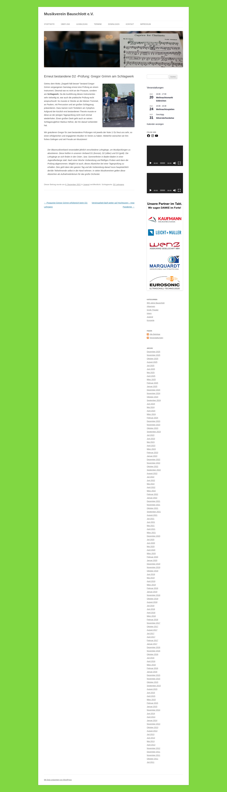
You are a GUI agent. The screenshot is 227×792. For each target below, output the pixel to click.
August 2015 (152, 689)
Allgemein (151, 306)
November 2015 (153, 679)
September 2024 (154, 400)
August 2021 (152, 515)
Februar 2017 (152, 640)
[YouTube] (156, 137)
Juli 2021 (150, 519)
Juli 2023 (150, 435)
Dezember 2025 (153, 352)
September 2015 (154, 686)
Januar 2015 (152, 706)
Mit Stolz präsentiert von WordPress (58, 780)
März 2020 (151, 553)
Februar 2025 (152, 383)
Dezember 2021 (153, 501)
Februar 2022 (152, 494)
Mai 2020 (150, 546)
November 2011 (153, 755)
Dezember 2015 (153, 675)
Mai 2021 (150, 526)
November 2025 (153, 355)
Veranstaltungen (156, 338)
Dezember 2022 (153, 459)
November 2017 (153, 623)
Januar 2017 (152, 644)
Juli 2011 (150, 762)
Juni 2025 (151, 369)
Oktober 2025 (152, 359)
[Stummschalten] (174, 163)
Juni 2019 (151, 574)
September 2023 (154, 432)
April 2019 (151, 581)
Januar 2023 (152, 456)
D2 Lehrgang (118, 184)
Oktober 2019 (152, 571)
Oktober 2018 (152, 599)
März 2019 (151, 585)
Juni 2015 (151, 693)
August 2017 (152, 630)
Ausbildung (82, 24)
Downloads (114, 24)
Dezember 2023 (153, 421)
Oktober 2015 (152, 682)
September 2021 (154, 512)
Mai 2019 (150, 578)
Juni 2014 (151, 713)
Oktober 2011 (152, 759)
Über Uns (65, 24)
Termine (98, 24)
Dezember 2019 (153, 564)
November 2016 (153, 651)
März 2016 (151, 665)
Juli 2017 (150, 633)
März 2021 (151, 532)
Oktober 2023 (152, 428)
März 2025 (151, 379)
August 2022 (152, 473)
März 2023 (151, 449)
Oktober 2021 (152, 508)
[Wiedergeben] (150, 163)
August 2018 (152, 602)
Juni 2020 (151, 543)
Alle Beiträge (155, 334)
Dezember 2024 (153, 390)
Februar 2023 (152, 452)
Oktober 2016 (152, 654)
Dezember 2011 (153, 752)
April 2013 (151, 745)
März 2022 (151, 491)
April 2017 (151, 637)
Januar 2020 (152, 560)
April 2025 (151, 376)
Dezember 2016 (153, 647)
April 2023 (151, 445)
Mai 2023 (150, 442)
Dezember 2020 (153, 536)
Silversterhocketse (165, 118)
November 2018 (153, 595)
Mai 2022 (150, 484)
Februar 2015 (152, 703)
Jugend (86, 184)
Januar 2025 (152, 386)
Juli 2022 (150, 477)
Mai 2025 (150, 372)
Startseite (49, 24)
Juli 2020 (150, 539)
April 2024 (151, 411)
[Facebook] (148, 137)
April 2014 (151, 717)
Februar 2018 (152, 619)
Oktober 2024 (152, 397)
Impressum (145, 24)
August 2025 (152, 362)
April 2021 (151, 529)
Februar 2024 (152, 418)
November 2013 (153, 724)
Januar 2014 (152, 720)
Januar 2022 (152, 498)
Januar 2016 (152, 672)
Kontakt (130, 24)
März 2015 (151, 699)
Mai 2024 (150, 407)
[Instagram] (152, 137)
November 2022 (153, 463)
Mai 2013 (150, 741)
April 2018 (151, 613)
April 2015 (151, 696)
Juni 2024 (151, 404)
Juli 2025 (150, 365)
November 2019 (153, 567)
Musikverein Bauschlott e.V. (69, 14)
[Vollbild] (179, 163)
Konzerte (150, 320)
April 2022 (151, 487)
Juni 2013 (151, 738)
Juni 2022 (151, 480)
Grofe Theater (153, 310)
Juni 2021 (151, 522)
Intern (149, 313)
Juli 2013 (150, 734)
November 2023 (153, 425)
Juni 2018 (151, 609)
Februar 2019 (152, 588)
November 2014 (153, 710)
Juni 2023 (151, 439)
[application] (165, 156)
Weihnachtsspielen (165, 109)
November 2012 (153, 748)
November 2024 (153, 393)
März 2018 (151, 616)
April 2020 (151, 550)
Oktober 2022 (152, 466)
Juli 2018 (150, 606)
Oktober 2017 (152, 626)
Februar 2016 (152, 668)
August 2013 (152, 731)
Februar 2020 (152, 557)
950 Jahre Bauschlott (155, 303)
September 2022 (154, 470)
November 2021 (153, 505)
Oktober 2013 (152, 727)
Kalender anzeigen (155, 124)
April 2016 (151, 661)
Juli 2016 (150, 658)
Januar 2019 (152, 592)
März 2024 (151, 414)
